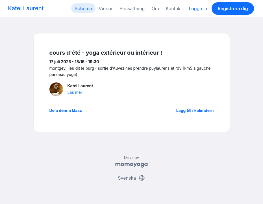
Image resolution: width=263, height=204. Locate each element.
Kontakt (174, 8)
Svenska (131, 178)
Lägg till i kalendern (195, 110)
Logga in (198, 8)
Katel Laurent (26, 8)
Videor (106, 8)
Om (155, 8)
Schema (83, 8)
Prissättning (132, 8)
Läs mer (75, 92)
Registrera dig (233, 8)
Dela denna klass (65, 110)
